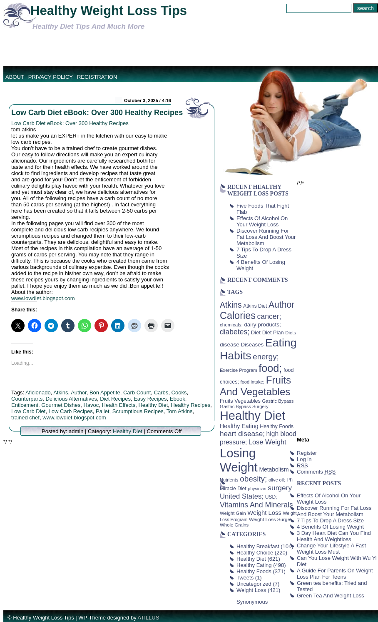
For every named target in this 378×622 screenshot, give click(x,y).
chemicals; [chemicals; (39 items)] (231, 324)
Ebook (177, 399)
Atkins (60, 392)
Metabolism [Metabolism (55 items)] (273, 469)
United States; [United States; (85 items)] (242, 496)
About (14, 77)
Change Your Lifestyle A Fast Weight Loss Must (331, 548)
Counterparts (26, 399)
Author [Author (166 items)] (282, 305)
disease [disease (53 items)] (229, 344)
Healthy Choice (254, 552)
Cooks (179, 392)
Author (79, 392)
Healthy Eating (254, 565)
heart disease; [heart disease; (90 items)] (242, 433)
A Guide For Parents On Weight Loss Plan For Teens (335, 573)
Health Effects (119, 405)
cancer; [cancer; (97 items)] (269, 316)
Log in (304, 459)
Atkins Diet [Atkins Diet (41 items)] (255, 306)
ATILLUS (148, 617)
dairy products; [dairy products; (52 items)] (262, 324)
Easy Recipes (150, 399)
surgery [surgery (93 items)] (280, 488)
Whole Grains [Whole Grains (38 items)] (234, 524)
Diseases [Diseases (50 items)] (252, 344)
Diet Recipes (115, 399)
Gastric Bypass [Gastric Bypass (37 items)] (278, 401)
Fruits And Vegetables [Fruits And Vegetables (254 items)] (255, 385)
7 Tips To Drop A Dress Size (330, 520)
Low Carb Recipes (71, 411)
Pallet (102, 411)
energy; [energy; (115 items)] (266, 356)
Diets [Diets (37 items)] (290, 332)
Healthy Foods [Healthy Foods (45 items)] (276, 426)
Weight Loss (251, 590)
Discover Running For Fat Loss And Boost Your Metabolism (266, 237)
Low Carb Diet (28, 411)
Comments (316, 472)
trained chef (25, 417)
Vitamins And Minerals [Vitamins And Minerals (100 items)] (256, 505)
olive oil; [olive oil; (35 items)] (277, 479)
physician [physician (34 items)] (257, 488)
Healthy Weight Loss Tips (108, 10)
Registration (97, 77)
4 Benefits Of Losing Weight (330, 527)
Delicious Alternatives (71, 399)
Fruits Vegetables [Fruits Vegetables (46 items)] (240, 401)
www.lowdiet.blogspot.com (43, 298)
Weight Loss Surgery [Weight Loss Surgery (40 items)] (271, 519)
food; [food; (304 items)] (270, 368)
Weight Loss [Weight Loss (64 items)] (264, 512)
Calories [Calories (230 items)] (238, 315)
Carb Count (137, 392)
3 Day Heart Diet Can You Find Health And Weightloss (334, 536)
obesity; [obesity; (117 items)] (253, 478)
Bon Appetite (105, 392)
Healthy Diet (153, 405)
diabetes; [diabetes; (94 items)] (234, 332)
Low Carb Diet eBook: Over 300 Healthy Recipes (97, 112)
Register (307, 453)
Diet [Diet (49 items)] (256, 332)
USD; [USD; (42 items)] (271, 497)
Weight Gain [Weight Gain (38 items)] (233, 513)
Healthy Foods (253, 571)
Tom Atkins (180, 411)
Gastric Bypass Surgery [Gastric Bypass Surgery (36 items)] (244, 406)
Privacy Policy (50, 77)
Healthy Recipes (191, 405)
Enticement (24, 405)
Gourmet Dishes (60, 405)
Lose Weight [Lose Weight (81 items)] (267, 442)
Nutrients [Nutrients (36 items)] (229, 479)
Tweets (245, 577)
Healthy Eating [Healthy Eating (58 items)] (239, 426)
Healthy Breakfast (257, 546)
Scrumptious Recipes (138, 411)
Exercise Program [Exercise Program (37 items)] (238, 370)
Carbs (161, 392)
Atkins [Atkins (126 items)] (231, 304)
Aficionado (38, 392)
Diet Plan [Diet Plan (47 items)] (273, 332)
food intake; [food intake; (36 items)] (253, 381)
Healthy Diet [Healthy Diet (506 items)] (252, 415)
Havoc (91, 405)
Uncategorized (253, 584)
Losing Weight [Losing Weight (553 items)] (239, 460)
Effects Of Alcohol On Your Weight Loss (262, 221)
